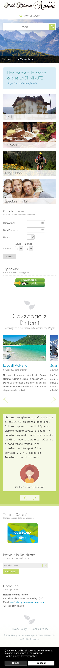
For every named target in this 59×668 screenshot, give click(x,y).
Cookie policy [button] (12, 656)
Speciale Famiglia (17, 201)
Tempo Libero (14, 173)
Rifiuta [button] (15, 663)
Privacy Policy (19, 628)
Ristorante (12, 145)
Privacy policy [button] (29, 656)
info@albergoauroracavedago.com (27, 602)
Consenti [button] (41, 663)
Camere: (7, 237)
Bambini (29, 244)
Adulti (18, 244)
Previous (5, 399)
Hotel (8, 117)
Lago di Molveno (15, 365)
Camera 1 (8, 248)
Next (53, 399)
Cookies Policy (40, 628)
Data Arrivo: (9, 223)
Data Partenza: (10, 230)
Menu (26, 27)
